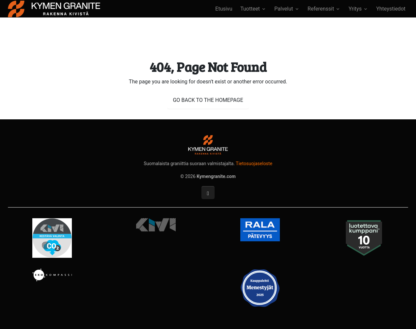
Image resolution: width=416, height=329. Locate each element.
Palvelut (283, 9)
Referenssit (321, 9)
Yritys (355, 9)
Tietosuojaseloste (254, 163)
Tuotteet (250, 9)
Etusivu (223, 9)
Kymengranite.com (216, 176)
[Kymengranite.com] (54, 8)
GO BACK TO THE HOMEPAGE (208, 100)
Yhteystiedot (390, 9)
